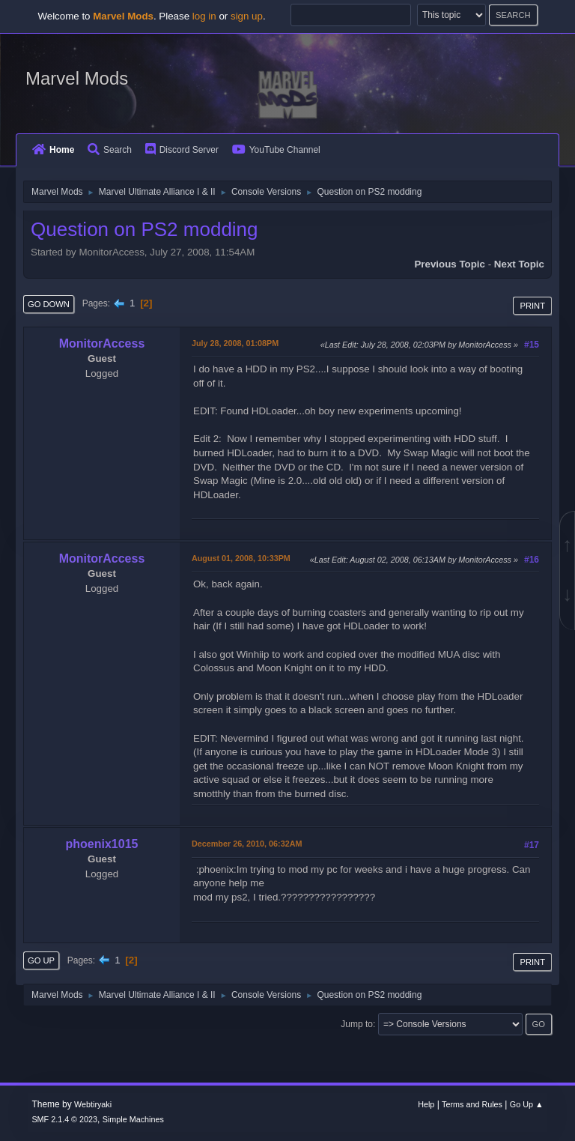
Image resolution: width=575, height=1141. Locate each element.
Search (110, 150)
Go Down (49, 304)
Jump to (357, 1024)
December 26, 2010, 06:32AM (247, 843)
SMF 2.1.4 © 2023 (64, 1119)
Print (532, 305)
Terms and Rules (472, 1104)
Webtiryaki (93, 1104)
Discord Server (182, 150)
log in (204, 16)
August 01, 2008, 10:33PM (241, 558)
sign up (247, 16)
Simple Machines (133, 1119)
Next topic (519, 264)
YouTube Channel (276, 150)
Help (426, 1104)
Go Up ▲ (527, 1104)
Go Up (41, 960)
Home (53, 150)
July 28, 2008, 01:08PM (235, 343)
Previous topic (449, 264)
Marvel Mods (76, 78)
